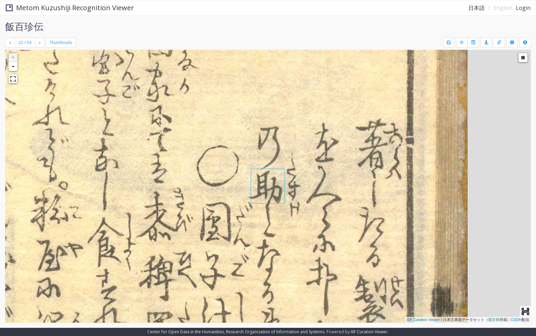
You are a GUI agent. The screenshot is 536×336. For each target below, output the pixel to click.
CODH (516, 320)
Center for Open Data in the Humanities (185, 332)
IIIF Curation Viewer (423, 320)
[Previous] (10, 43)
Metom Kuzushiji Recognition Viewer (70, 7)
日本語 (476, 8)
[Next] (39, 43)
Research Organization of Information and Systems (275, 332)
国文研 (493, 320)
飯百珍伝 (24, 26)
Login (523, 8)
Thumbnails (61, 42)
